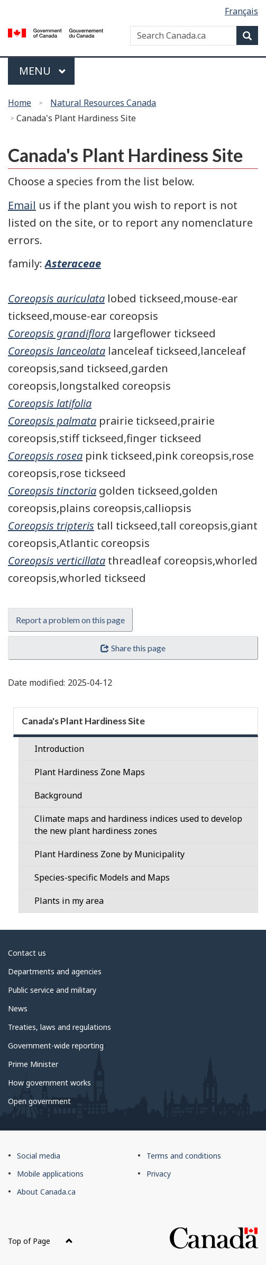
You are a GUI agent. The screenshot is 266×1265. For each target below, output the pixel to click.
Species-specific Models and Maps (102, 877)
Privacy (158, 1174)
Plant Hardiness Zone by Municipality (109, 854)
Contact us (27, 953)
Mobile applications (50, 1174)
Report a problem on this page (70, 620)
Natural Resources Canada (103, 103)
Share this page (132, 648)
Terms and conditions (183, 1156)
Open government (39, 1101)
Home (19, 103)
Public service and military (52, 990)
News (17, 1008)
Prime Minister (33, 1064)
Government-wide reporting (56, 1045)
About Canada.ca (46, 1192)
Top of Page (40, 1241)
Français (241, 11)
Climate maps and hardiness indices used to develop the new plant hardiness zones (138, 825)
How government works (49, 1083)
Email (22, 205)
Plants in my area (69, 901)
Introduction (59, 749)
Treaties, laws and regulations (59, 1027)
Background (58, 795)
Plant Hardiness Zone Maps (89, 772)
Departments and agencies (55, 971)
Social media (38, 1156)
